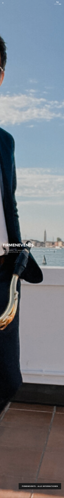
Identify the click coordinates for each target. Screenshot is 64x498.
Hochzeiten (48, 494)
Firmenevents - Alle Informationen (40, 464)
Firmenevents (18, 234)
